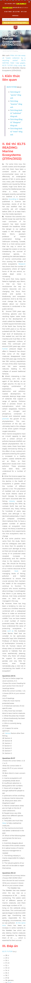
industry (5, 444)
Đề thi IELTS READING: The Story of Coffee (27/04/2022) (13, 944)
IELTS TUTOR (12, 85)
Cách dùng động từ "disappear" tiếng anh (17, 114)
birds (9, 871)
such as (22, 557)
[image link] (15, 27)
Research (15, 240)
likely (25, 726)
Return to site (7, 962)
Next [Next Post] (3, 950)
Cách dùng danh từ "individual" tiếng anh (17, 105)
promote (10, 370)
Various (8, 647)
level (4, 507)
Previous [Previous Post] (4, 940)
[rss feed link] (17, 963)
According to (24, 182)
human (18, 310)
